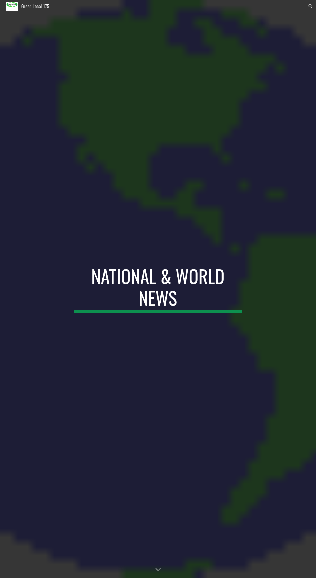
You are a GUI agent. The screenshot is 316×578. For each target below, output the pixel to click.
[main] (158, 289)
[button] (310, 6)
